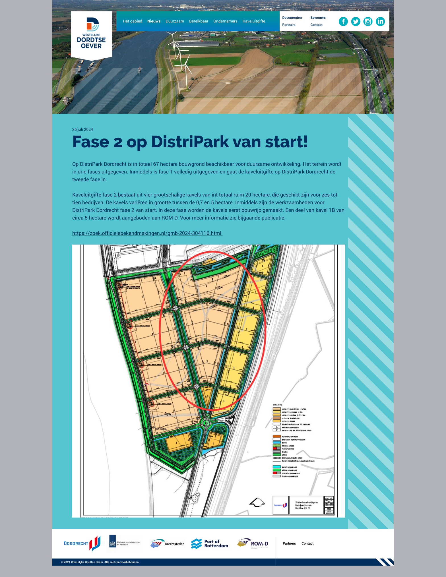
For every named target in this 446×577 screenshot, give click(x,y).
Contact (307, 543)
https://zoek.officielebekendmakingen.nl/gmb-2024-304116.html (147, 232)
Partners (289, 543)
